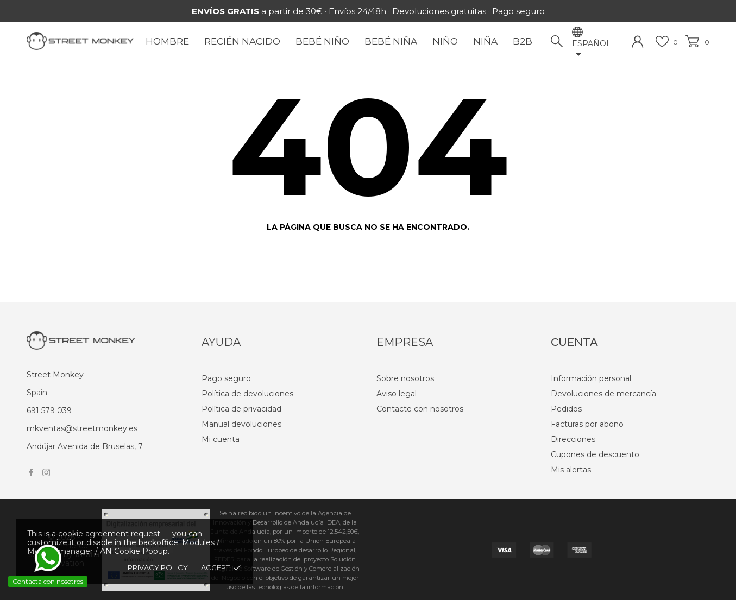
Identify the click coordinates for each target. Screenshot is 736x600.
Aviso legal (396, 394)
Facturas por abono (587, 424)
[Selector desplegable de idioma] (597, 50)
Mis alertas (571, 470)
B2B (522, 41)
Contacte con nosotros (419, 409)
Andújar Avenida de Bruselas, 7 (85, 446)
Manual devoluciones (241, 424)
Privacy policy (158, 567)
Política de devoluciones (247, 394)
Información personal (591, 378)
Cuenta (574, 342)
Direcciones (573, 439)
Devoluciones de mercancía (603, 394)
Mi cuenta (221, 439)
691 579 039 (49, 410)
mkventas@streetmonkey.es (82, 428)
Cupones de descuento (595, 454)
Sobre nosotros (405, 378)
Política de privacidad (241, 409)
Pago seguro (226, 378)
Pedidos (566, 409)
